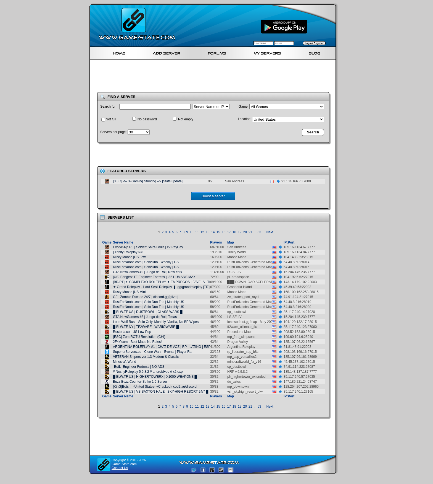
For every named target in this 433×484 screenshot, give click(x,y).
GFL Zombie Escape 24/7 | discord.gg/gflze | (145, 297)
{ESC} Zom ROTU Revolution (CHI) (139, 337)
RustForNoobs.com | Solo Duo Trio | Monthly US (148, 302)
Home (119, 52)
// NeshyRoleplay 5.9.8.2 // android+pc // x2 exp (148, 372)
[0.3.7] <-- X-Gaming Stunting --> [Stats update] (148, 181)
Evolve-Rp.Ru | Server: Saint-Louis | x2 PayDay (148, 247)
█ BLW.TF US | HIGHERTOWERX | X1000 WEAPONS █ (155, 377)
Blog (314, 52)
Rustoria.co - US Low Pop (132, 332)
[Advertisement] (214, 76)
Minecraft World (124, 362)
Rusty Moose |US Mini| (130, 292)
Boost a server (213, 196)
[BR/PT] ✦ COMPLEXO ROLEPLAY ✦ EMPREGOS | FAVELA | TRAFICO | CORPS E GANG (181, 282)
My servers (267, 52)
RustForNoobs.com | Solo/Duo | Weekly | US (146, 262)
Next (269, 232)
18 (234, 232)
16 (223, 232)
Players (216, 242)
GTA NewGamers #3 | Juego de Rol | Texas (145, 317)
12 (202, 232)
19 (239, 232)
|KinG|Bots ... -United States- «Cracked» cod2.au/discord (155, 387)
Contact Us (120, 468)
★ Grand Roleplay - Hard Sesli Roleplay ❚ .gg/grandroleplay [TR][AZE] (165, 287)
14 (213, 232)
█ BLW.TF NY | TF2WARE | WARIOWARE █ (146, 327)
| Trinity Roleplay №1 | (129, 252)
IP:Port (289, 242)
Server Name (123, 242)
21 (250, 232)
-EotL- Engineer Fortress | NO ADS (139, 367)
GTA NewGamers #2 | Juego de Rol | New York (147, 272)
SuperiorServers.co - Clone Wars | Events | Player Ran (153, 352)
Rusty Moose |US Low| (130, 257)
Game (106, 242)
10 (191, 232)
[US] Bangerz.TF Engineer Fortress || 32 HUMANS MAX (154, 277)
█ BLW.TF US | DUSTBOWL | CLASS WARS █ (148, 312)
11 (197, 232)
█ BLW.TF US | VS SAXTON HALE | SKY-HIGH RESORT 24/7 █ (160, 392)
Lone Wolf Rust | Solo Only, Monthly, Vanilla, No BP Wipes (156, 322)
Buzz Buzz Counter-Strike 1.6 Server (140, 382)
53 (259, 232)
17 (229, 232)
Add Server (166, 52)
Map (230, 242)
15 (218, 232)
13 (207, 232)
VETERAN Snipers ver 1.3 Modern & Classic (146, 357)
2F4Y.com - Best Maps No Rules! (137, 342)
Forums (217, 52)
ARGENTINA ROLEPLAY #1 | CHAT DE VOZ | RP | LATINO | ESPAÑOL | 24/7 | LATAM (177, 347)
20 (245, 232)
